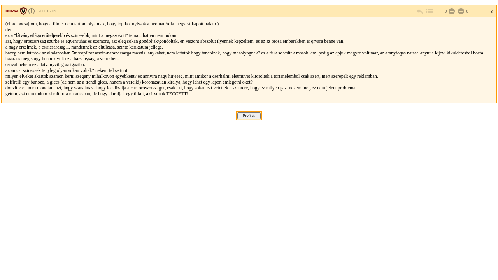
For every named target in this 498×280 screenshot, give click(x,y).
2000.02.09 (47, 11)
